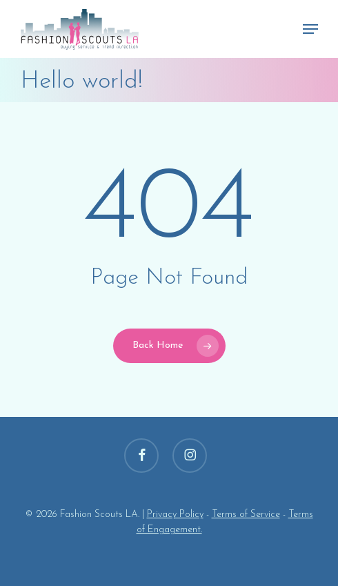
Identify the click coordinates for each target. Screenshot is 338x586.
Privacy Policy (175, 514)
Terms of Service (246, 514)
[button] (310, 29)
